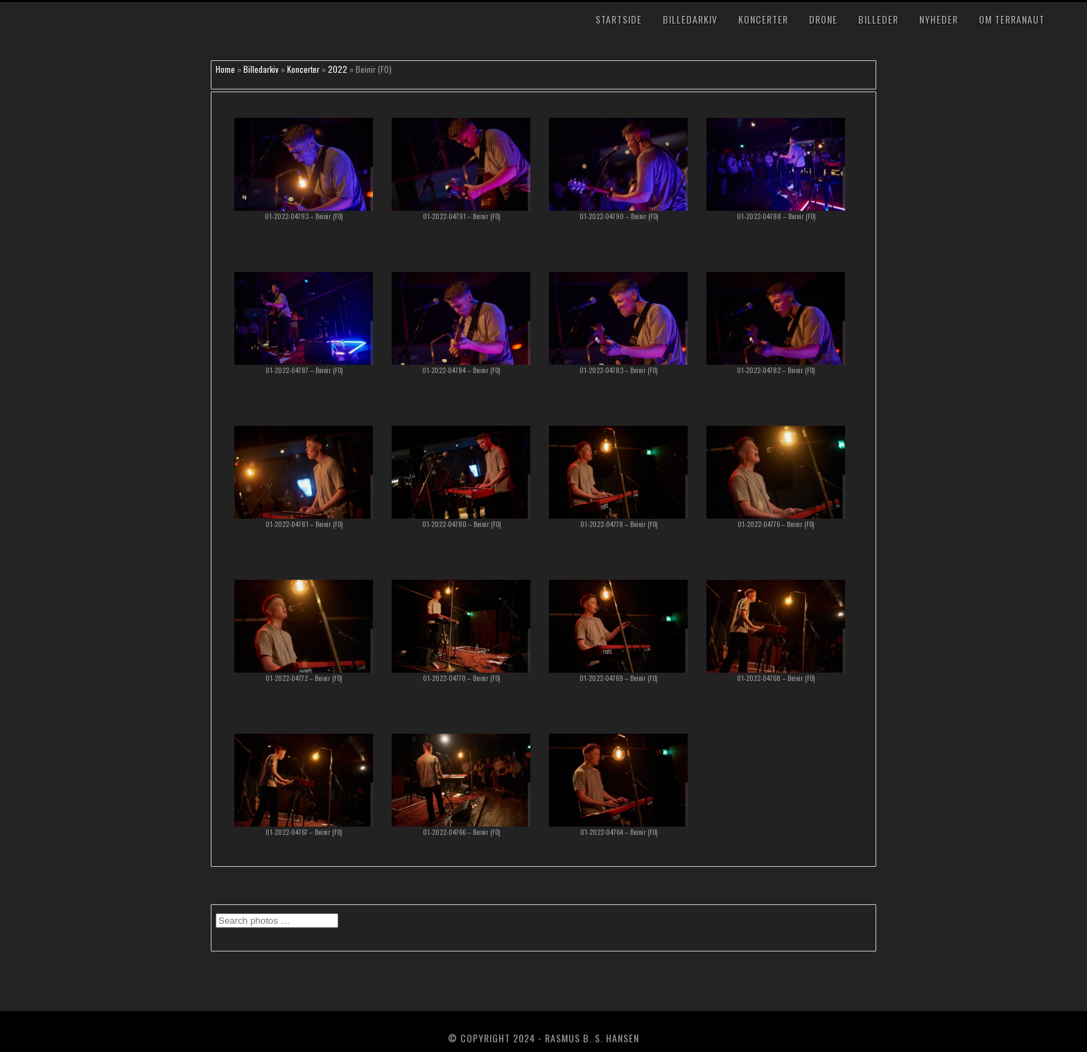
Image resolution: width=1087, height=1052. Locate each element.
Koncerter (763, 19)
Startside (618, 19)
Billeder (878, 19)
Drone (823, 19)
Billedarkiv (690, 19)
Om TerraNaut (1012, 19)
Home (225, 69)
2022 (337, 69)
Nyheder (938, 19)
